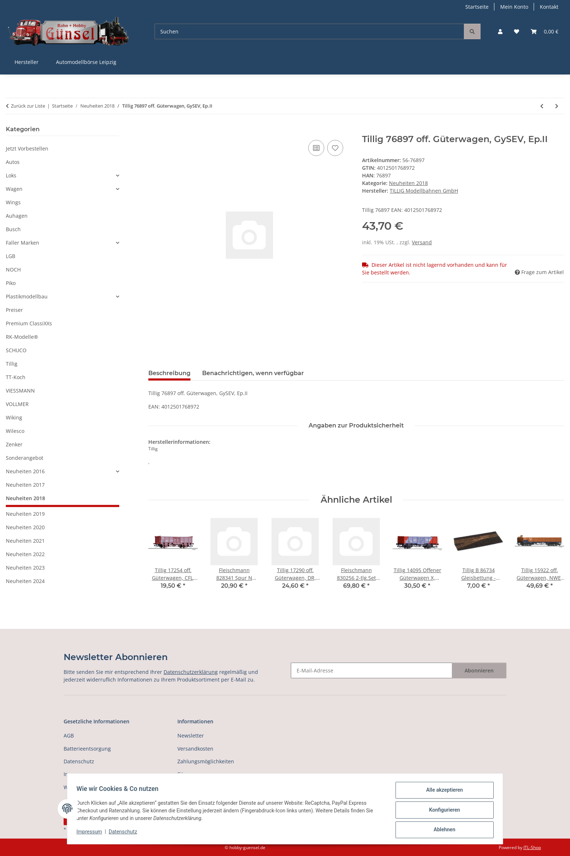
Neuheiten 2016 (25, 471)
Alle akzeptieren (442, 792)
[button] (500, 31)
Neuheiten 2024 (25, 581)
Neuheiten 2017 (25, 484)
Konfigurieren (441, 811)
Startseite (477, 6)
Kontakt (549, 6)
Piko (11, 283)
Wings (13, 202)
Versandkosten (195, 748)
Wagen (14, 188)
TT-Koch (15, 377)
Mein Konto (514, 6)
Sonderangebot (24, 457)
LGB (10, 256)
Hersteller (27, 62)
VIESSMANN (20, 390)
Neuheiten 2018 (408, 183)
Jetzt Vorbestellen (27, 148)
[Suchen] (309, 31)
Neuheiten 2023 (25, 567)
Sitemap (187, 774)
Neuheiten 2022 (25, 554)
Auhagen (17, 215)
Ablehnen (442, 830)
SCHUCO (16, 350)
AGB (69, 735)
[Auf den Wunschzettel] (335, 148)
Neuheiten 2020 (25, 527)
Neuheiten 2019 (25, 513)
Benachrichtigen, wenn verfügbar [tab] (253, 373)
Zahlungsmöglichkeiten (205, 761)
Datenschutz (125, 833)
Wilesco (15, 430)
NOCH (13, 269)
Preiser (14, 309)
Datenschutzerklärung (191, 671)
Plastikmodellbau (27, 296)
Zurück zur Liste (28, 106)
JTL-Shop (532, 847)
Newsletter (190, 735)
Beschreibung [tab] (169, 373)
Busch (13, 229)
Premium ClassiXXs (29, 323)
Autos (13, 161)
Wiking (14, 417)
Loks (11, 175)
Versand (422, 242)
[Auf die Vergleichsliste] (316, 148)
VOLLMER (17, 404)
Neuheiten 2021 (25, 540)
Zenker (14, 444)
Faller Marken (22, 242)
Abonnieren (479, 670)
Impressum (91, 833)
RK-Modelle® (22, 336)
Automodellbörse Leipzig (86, 62)
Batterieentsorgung (87, 748)
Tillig (11, 363)
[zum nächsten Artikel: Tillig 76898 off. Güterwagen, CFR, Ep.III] (556, 106)
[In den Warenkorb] (154, 130)
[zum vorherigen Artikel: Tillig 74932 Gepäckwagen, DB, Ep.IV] (541, 106)
